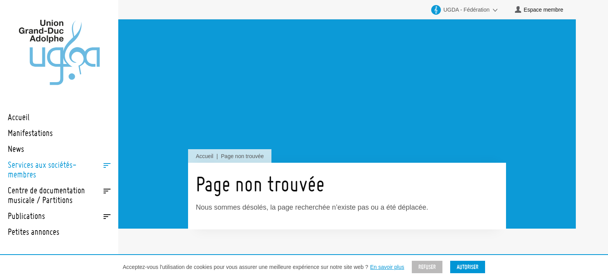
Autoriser (467, 267)
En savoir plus (387, 267)
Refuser (427, 267)
